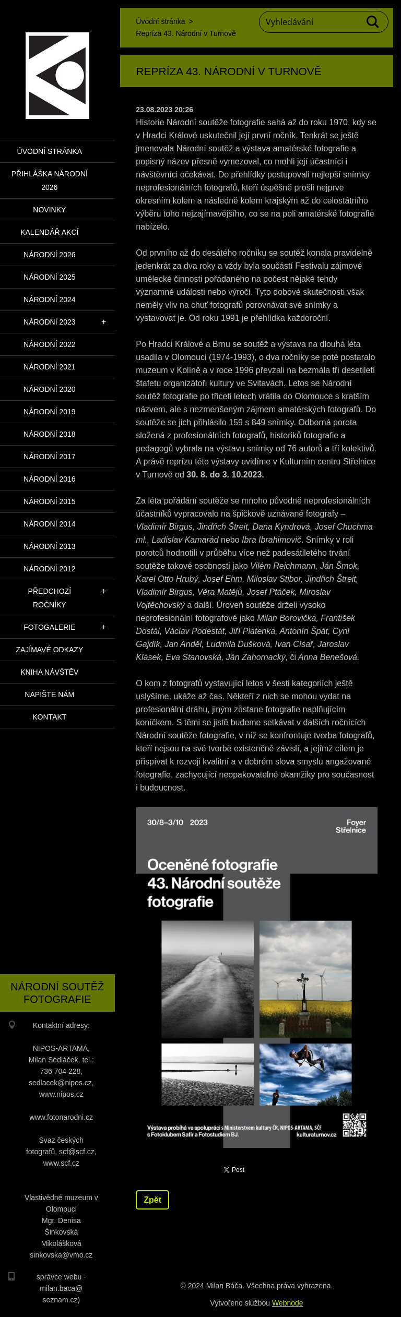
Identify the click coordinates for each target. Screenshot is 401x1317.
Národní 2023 (49, 322)
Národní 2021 (49, 367)
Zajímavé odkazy (49, 649)
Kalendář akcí (49, 232)
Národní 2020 (49, 389)
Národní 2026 (49, 254)
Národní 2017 (49, 456)
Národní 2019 (49, 412)
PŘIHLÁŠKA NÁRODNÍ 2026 (49, 180)
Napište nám (49, 694)
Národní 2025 (49, 277)
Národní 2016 (49, 479)
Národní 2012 (49, 569)
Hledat (373, 22)
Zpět (152, 1199)
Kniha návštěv (49, 672)
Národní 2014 (49, 524)
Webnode (287, 1303)
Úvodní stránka (49, 151)
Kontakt (49, 717)
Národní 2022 (49, 344)
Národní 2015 (49, 501)
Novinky (49, 210)
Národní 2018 (49, 434)
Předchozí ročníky (49, 598)
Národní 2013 (49, 546)
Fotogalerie (49, 627)
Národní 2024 (49, 299)
